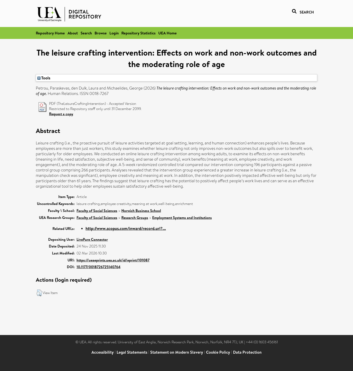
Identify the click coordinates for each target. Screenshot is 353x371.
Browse (101, 33)
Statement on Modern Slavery (176, 352)
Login (114, 33)
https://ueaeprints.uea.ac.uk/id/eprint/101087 (113, 260)
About (73, 33)
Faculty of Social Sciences (97, 210)
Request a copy (61, 113)
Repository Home (50, 33)
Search (86, 33)
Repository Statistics (138, 33)
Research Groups (134, 217)
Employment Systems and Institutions (182, 217)
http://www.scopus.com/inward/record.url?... (126, 228)
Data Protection (247, 352)
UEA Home (167, 33)
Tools (43, 78)
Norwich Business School (141, 210)
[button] (39, 293)
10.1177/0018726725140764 (98, 266)
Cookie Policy (218, 352)
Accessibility (102, 352)
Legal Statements (132, 352)
